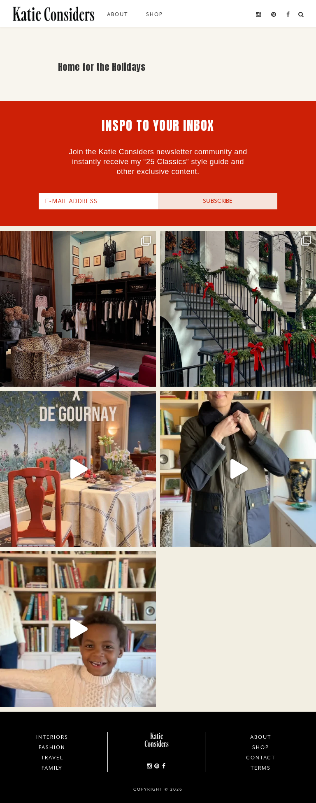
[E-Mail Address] (98, 201)
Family (52, 768)
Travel (52, 757)
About (117, 14)
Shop (154, 14)
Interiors (52, 737)
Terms (261, 768)
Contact (260, 757)
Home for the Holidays (102, 67)
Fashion (52, 747)
